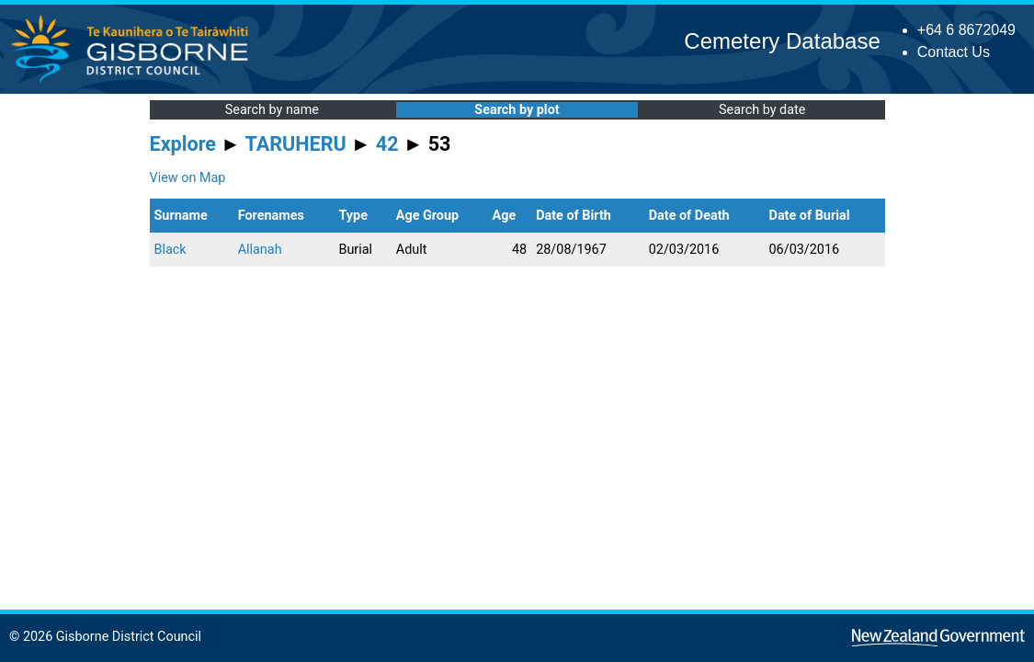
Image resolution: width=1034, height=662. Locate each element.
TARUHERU (296, 143)
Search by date (762, 110)
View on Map (188, 178)
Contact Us (953, 52)
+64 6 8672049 (966, 30)
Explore (183, 143)
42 (387, 143)
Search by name (272, 110)
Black (170, 249)
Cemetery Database (782, 41)
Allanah (260, 249)
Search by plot (516, 110)
